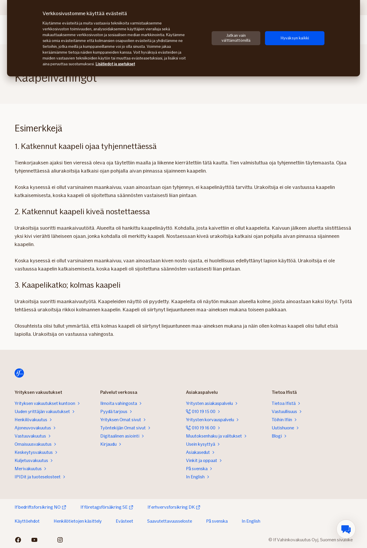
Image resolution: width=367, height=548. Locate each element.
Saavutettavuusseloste (169, 521)
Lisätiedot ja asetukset (115, 64)
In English (251, 521)
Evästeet (124, 521)
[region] (183, 38)
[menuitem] (346, 529)
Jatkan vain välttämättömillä (236, 38)
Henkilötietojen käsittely (78, 521)
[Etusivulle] (19, 373)
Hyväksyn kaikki (295, 38)
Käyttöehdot (27, 521)
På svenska (217, 521)
